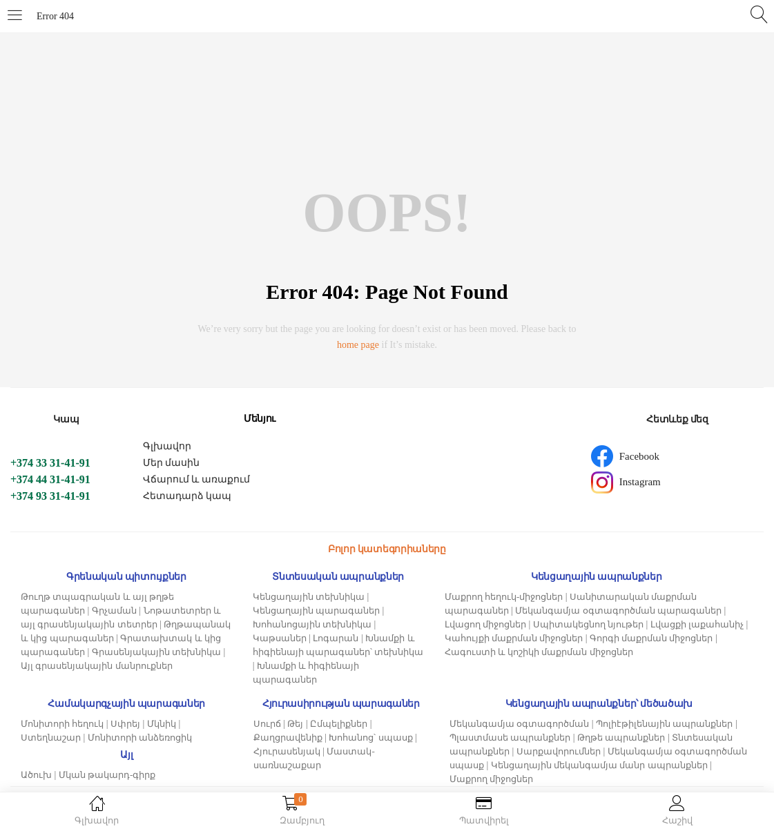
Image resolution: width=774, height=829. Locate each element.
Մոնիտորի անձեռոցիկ (140, 737)
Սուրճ (267, 724)
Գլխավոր (167, 446)
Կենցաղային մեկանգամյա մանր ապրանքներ (599, 765)
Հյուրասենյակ (286, 751)
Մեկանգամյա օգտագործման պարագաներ (618, 610)
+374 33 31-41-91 (50, 463)
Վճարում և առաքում (196, 479)
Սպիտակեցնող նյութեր (588, 624)
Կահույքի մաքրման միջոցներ (514, 638)
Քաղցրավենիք (287, 737)
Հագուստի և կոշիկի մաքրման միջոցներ (539, 652)
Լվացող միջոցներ (485, 624)
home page (358, 345)
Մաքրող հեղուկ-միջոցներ (504, 597)
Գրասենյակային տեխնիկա (156, 652)
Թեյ (295, 724)
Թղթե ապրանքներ (621, 737)
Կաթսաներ (280, 638)
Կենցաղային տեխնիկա (309, 597)
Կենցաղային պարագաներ (316, 610)
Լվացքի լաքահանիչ (697, 624)
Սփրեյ (125, 724)
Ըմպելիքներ (338, 724)
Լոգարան (335, 638)
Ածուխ (36, 775)
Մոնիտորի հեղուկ (62, 724)
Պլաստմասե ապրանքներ (509, 737)
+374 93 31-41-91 (50, 496)
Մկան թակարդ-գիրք (107, 775)
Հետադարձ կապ (187, 496)
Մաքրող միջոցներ (491, 779)
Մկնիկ (161, 724)
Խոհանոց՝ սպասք (370, 737)
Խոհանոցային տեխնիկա (312, 624)
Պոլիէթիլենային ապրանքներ (664, 724)
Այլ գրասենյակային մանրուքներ (97, 666)
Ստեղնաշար (51, 737)
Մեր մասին (171, 463)
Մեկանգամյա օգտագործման (519, 724)
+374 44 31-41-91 (50, 479)
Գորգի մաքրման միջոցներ (651, 638)
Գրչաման (114, 610)
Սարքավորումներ (558, 751)
